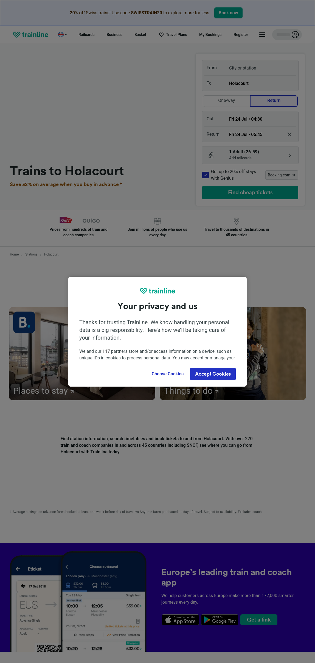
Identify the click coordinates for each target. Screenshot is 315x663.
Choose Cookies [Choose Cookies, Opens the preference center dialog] (168, 373)
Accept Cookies (213, 373)
